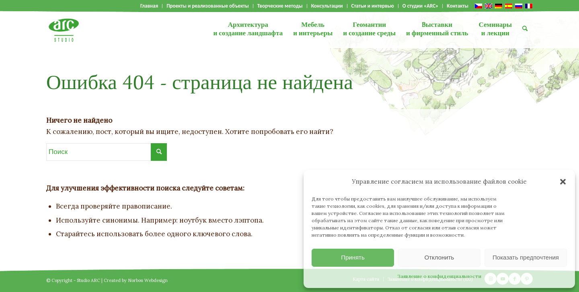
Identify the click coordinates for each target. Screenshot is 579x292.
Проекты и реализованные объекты (207, 6)
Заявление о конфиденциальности (439, 276)
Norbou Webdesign (148, 280)
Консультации (327, 6)
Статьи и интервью (372, 6)
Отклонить (439, 257)
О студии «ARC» (420, 6)
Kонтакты (457, 6)
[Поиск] (525, 30)
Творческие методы (280, 6)
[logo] (64, 30)
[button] (563, 182)
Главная (149, 6)
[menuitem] (149, 6)
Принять (353, 257)
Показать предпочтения (526, 257)
